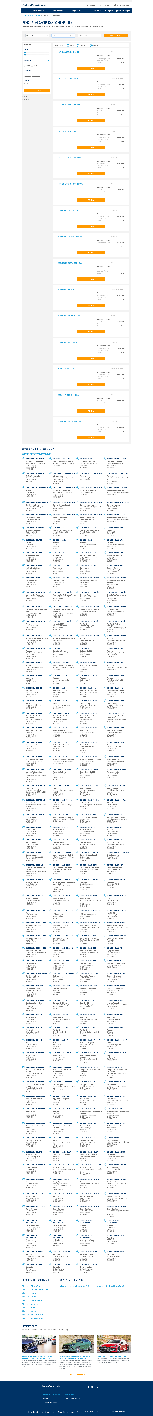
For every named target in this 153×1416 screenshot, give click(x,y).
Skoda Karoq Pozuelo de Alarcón (32, 1300)
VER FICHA (91, 68)
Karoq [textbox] (54, 35)
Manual (28, 75)
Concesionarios (78, 10)
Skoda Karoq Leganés (29, 1293)
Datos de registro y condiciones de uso (41, 1412)
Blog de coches (96, 10)
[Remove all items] (71, 36)
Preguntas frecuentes (49, 1402)
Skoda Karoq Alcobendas (30, 1304)
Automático (36, 75)
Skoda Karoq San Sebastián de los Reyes (35, 1289)
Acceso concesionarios (72, 1399)
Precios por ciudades (33, 15)
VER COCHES (37, 91)
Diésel (35, 65)
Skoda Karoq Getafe (28, 1307)
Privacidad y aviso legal (66, 1412)
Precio (72, 45)
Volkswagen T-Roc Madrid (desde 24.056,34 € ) (74, 1286)
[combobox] (37, 35)
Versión (95, 45)
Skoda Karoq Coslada (29, 1296)
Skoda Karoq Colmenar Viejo (31, 1286)
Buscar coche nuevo (59, 10)
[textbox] (37, 35)
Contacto (45, 1399)
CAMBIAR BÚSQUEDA (116, 35)
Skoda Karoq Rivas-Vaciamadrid (32, 1314)
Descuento (83, 45)
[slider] (25, 53)
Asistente (90, 5)
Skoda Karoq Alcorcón (29, 1311)
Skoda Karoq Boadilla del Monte (32, 1318)
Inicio (24, 15)
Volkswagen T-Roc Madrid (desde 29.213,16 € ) (111, 1286)
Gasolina (28, 65)
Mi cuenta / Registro (121, 5)
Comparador (104, 5)
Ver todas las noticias (77, 1375)
